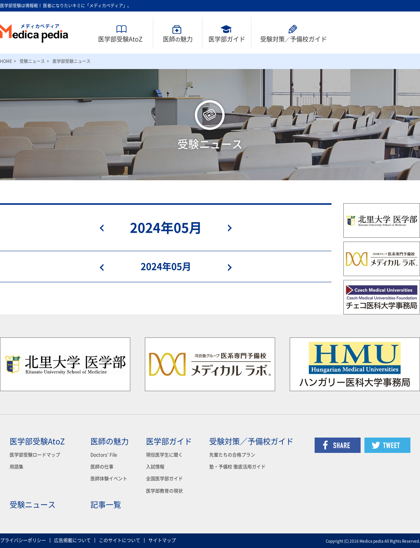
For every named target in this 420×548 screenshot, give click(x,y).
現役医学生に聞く (164, 455)
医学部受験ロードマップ (35, 455)
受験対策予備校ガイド (293, 39)
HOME (6, 61)
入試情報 (155, 466)
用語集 (16, 466)
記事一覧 (105, 505)
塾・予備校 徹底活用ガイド (237, 466)
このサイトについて (119, 540)
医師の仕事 (101, 466)
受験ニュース (32, 61)
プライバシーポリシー (23, 540)
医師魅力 (178, 39)
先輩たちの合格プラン (232, 455)
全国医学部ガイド (164, 478)
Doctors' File (103, 455)
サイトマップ (162, 540)
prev (106, 228)
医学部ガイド (226, 39)
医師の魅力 (109, 441)
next (225, 228)
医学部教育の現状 (164, 491)
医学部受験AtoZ (120, 39)
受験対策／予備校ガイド (251, 441)
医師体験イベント (108, 478)
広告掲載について (72, 540)
